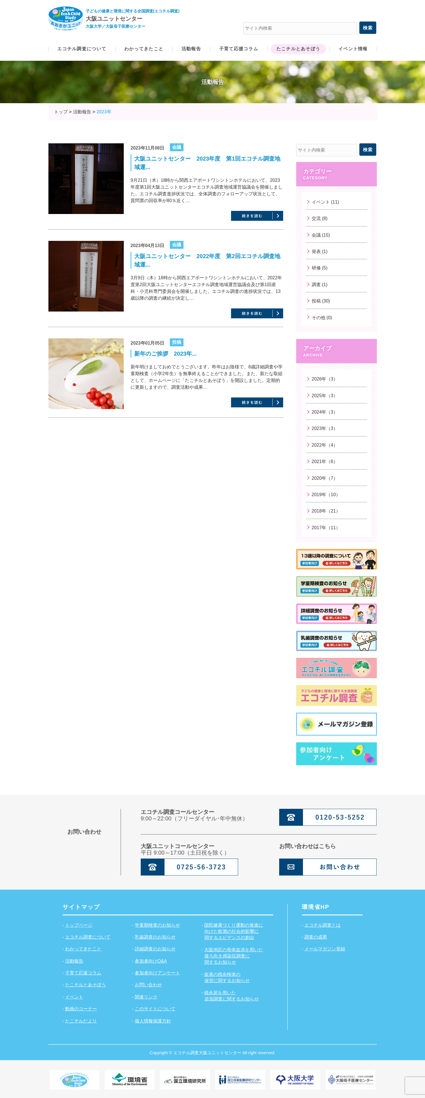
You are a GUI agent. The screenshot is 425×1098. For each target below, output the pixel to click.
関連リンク (146, 997)
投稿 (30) (321, 301)
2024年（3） (325, 412)
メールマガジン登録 (324, 948)
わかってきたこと (83, 948)
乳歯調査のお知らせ (155, 937)
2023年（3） (325, 428)
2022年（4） (325, 445)
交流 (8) (320, 218)
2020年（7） (325, 478)
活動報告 (74, 961)
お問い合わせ (148, 984)
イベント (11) (325, 202)
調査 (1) (320, 284)
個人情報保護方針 (153, 1021)
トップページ (78, 925)
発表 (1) (320, 251)
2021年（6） (325, 461)
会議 (176, 147)
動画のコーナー (81, 1008)
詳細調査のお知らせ (155, 948)
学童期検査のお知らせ (157, 925)
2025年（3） (325, 395)
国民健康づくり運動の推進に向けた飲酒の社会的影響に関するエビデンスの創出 (233, 931)
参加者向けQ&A (151, 961)
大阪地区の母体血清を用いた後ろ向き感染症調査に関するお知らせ (233, 956)
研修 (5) (320, 267)
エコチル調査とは (322, 925)
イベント (74, 997)
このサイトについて (155, 1008)
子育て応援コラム (83, 973)
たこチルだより (81, 1021)
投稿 (176, 342)
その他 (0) (322, 317)
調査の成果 (315, 937)
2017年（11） (326, 527)
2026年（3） (325, 379)
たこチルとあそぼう (85, 984)
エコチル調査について (87, 937)
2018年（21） (326, 511)
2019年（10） (326, 494)
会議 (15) (321, 235)
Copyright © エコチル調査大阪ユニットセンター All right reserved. (212, 1052)
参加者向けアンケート (157, 973)
